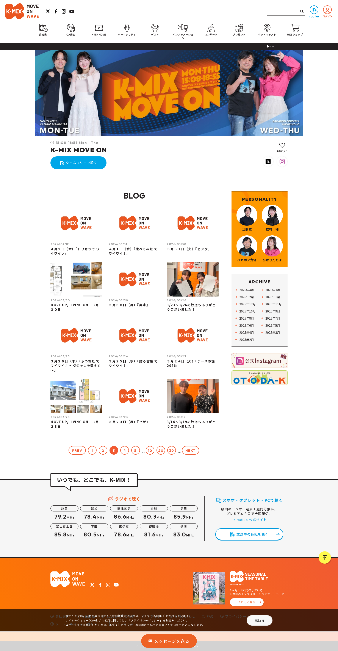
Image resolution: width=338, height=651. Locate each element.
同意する (259, 620)
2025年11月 (273, 304)
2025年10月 (247, 311)
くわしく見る (247, 602)
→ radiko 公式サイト (249, 519)
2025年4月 (246, 332)
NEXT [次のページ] (190, 450)
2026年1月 (272, 297)
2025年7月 (272, 318)
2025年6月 (246, 325)
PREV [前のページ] (77, 450)
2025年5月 (272, 325)
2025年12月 (247, 304)
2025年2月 (246, 339)
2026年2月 (246, 297)
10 (150, 450)
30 (171, 450)
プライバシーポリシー (145, 620)
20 (160, 450)
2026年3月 (272, 289)
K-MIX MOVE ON (78, 150)
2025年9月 (272, 311)
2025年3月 (272, 332)
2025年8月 (246, 318)
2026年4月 (246, 289)
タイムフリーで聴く (81, 162)
